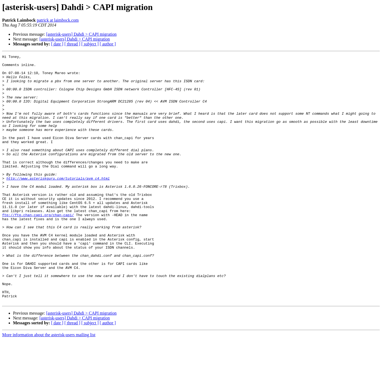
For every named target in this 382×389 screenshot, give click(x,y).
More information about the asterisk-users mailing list (48, 384)
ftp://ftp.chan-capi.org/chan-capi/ (38, 247)
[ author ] (108, 44)
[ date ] (57, 44)
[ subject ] (90, 44)
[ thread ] (72, 44)
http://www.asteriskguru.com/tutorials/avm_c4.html (58, 203)
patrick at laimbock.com (58, 20)
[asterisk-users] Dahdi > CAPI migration (81, 34)
